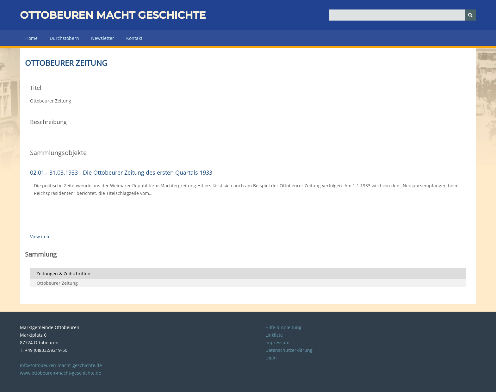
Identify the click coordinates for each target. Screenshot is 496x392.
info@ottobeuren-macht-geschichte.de (61, 365)
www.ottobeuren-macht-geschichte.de (60, 373)
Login (271, 358)
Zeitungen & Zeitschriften (63, 274)
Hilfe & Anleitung (283, 327)
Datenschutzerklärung (289, 350)
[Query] (402, 15)
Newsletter (102, 38)
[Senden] (470, 15)
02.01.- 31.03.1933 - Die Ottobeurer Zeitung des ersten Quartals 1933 (121, 172)
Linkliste (274, 335)
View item (40, 236)
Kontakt (134, 38)
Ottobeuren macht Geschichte (113, 15)
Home (31, 38)
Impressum (277, 342)
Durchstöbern (64, 38)
